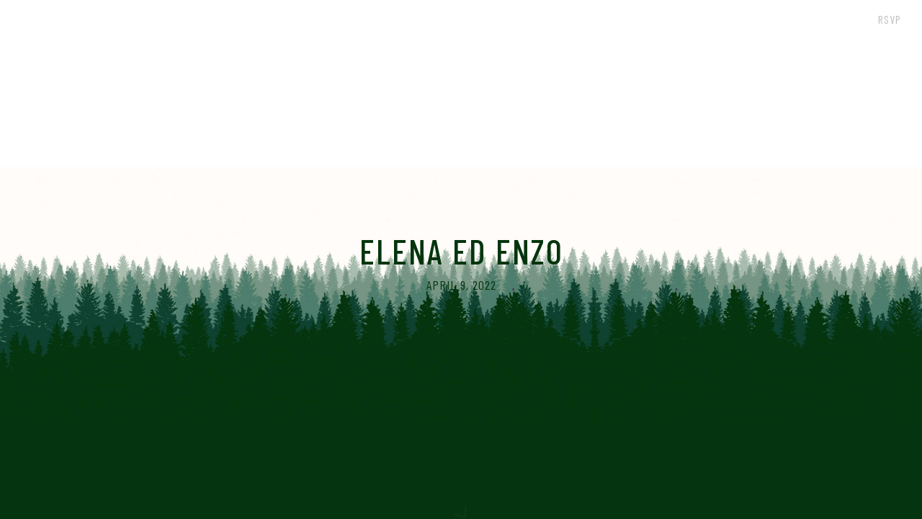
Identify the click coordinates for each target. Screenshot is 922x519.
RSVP (889, 19)
